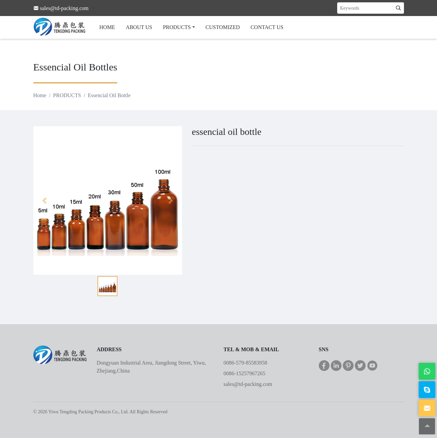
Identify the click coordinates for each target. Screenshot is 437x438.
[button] (44, 200)
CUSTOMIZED (223, 27)
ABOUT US (139, 27)
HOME (107, 27)
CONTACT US (266, 27)
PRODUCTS (177, 27)
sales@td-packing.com (248, 384)
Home (39, 95)
